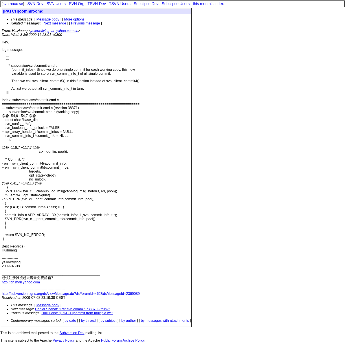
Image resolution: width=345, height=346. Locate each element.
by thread (88, 320)
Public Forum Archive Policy (122, 340)
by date (70, 320)
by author (128, 320)
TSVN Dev (97, 4)
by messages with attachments (165, 320)
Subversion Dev (72, 333)
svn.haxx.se (13, 4)
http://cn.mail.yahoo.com (21, 282)
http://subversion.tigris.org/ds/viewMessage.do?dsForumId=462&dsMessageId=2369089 (71, 294)
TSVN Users (119, 4)
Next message (55, 23)
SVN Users (56, 4)
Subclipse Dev (146, 4)
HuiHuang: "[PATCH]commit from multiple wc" (77, 313)
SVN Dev (35, 4)
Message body (47, 19)
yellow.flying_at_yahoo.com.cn (54, 31)
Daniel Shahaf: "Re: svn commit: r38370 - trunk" (72, 309)
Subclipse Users (176, 4)
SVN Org (76, 4)
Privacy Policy (64, 340)
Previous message (85, 23)
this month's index (208, 4)
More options (74, 19)
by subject (108, 320)
